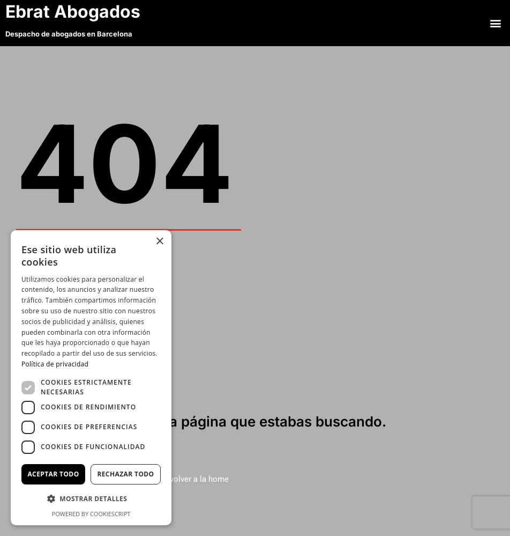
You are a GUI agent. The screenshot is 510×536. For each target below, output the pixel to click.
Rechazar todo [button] (125, 474)
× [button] (159, 242)
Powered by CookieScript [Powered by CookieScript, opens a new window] (91, 514)
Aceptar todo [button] (53, 474)
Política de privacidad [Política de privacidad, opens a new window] (54, 364)
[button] (496, 23)
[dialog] (91, 377)
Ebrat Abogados (75, 11)
